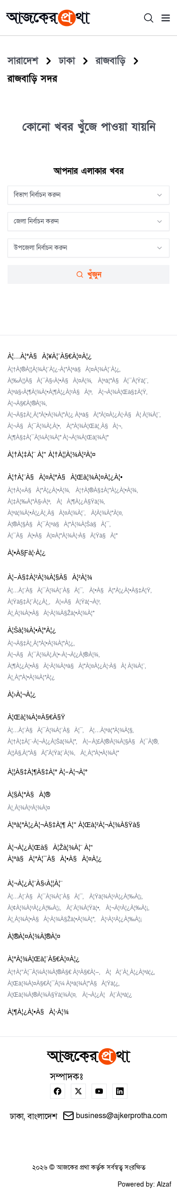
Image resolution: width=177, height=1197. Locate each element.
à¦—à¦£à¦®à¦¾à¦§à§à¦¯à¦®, (121, 741)
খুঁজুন (88, 274)
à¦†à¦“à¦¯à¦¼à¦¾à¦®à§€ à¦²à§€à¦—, (54, 972)
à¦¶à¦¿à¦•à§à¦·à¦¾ (38, 1012)
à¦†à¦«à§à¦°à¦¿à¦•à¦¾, (39, 490)
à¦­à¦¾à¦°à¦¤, (107, 513)
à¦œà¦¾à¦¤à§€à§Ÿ (36, 717)
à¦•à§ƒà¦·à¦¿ (27, 552)
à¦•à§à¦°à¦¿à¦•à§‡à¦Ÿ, (120, 590)
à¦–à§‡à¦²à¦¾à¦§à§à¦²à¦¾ (50, 577)
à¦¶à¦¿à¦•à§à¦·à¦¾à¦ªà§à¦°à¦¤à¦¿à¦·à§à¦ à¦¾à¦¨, (77, 666)
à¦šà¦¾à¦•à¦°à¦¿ (32, 630)
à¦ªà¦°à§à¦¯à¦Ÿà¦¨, (123, 381)
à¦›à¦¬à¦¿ (22, 694)
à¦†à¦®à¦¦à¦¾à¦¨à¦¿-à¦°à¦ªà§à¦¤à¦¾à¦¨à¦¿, (64, 369)
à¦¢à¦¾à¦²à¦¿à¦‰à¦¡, (34, 908)
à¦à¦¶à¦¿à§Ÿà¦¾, (81, 501)
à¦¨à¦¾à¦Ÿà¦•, (83, 908)
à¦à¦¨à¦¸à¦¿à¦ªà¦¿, (130, 972)
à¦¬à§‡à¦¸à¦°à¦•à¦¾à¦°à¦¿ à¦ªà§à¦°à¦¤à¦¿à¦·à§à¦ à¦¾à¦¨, (84, 415)
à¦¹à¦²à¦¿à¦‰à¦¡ (121, 919)
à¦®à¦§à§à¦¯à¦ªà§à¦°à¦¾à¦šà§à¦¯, (59, 524)
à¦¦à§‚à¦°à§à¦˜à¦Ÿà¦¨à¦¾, (41, 753)
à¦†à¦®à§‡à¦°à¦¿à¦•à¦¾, (106, 490)
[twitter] (78, 1091)
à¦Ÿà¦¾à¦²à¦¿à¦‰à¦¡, (116, 896)
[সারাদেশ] (23, 61)
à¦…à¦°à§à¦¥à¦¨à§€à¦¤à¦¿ (50, 356)
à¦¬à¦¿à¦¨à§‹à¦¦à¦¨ (35, 883)
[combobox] (88, 195)
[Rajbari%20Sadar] (32, 79)
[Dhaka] (67, 61)
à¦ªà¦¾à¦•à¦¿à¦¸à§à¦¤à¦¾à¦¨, (46, 513)
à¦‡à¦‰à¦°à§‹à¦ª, (29, 501)
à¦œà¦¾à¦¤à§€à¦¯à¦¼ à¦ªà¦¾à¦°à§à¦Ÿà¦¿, (63, 983)
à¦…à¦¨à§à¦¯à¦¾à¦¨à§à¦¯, (46, 590)
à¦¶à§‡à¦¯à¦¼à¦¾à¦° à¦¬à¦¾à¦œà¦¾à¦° (58, 437)
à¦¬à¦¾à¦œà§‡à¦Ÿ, (122, 392)
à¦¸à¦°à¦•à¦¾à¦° (100, 753)
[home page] (48, 18)
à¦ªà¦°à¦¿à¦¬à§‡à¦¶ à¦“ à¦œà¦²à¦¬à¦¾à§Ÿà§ (76, 825)
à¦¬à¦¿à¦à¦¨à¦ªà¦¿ (107, 995)
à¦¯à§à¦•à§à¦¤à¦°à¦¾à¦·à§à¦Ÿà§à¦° (63, 535)
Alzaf (164, 1184)
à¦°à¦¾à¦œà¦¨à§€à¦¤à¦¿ (44, 959)
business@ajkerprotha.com (115, 1115)
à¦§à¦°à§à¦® (29, 794)
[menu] (165, 18)
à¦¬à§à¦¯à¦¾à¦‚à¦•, (34, 426)
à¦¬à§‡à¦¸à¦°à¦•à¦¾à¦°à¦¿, (41, 643)
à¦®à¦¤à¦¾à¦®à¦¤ (34, 936)
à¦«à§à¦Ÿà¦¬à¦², (78, 602)
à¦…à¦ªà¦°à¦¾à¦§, (111, 730)
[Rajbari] (111, 61)
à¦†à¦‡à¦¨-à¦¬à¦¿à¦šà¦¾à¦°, (42, 741)
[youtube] (99, 1091)
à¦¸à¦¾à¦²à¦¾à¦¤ (29, 808)
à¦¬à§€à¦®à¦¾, (27, 403)
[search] (148, 18)
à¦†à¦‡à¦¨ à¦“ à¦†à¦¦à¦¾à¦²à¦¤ (52, 454)
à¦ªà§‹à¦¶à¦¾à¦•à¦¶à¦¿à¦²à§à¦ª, (50, 392)
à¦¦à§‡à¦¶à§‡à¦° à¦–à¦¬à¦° (47, 772)
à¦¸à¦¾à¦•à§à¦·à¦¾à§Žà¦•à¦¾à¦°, (51, 919)
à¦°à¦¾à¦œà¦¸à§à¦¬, (94, 426)
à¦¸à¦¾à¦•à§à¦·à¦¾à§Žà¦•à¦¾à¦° (51, 613)
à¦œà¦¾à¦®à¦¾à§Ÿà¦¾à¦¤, (42, 995)
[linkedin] (119, 1091)
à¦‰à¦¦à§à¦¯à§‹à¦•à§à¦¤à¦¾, (50, 381)
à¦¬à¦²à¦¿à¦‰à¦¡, (127, 908)
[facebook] (57, 1091)
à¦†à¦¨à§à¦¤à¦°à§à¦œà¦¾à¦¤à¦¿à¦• (65, 477)
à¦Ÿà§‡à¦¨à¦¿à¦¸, (29, 602)
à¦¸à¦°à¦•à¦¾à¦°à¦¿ (31, 677)
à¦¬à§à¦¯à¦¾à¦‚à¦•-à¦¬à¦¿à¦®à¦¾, (54, 654)
